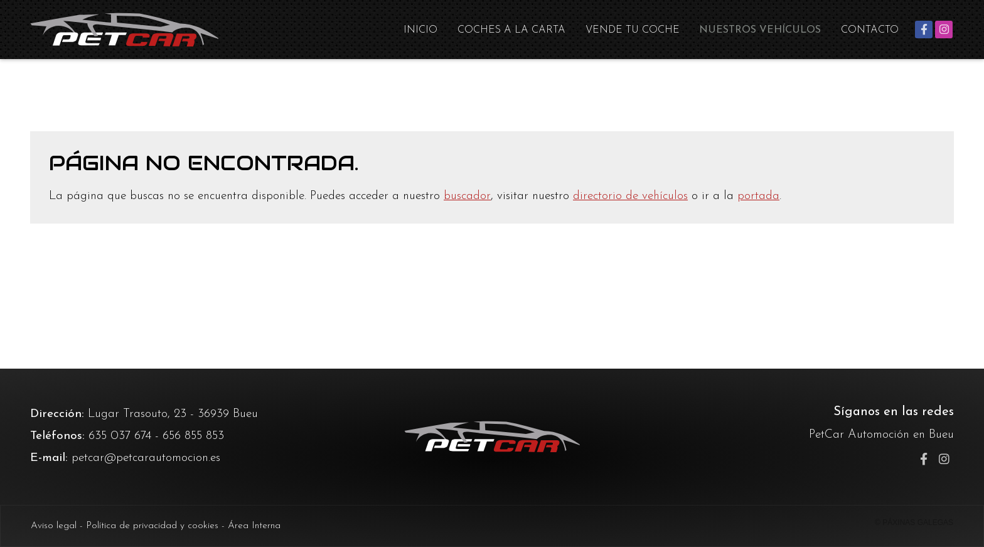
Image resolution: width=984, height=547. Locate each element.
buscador (467, 196)
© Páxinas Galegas (914, 522)
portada (758, 196)
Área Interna (254, 526)
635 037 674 (119, 436)
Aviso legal (54, 526)
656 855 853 (193, 436)
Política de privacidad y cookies (152, 526)
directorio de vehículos (630, 196)
